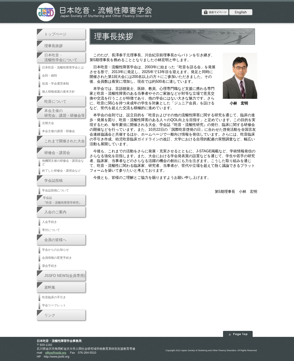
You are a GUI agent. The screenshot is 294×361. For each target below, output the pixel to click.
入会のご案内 (55, 212)
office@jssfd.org (55, 352)
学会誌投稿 (53, 180)
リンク (49, 315)
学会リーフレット (54, 305)
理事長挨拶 (53, 46)
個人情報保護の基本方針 (58, 91)
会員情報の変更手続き (57, 257)
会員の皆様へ (55, 240)
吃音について (55, 101)
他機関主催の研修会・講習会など (63, 162)
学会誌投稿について (55, 190)
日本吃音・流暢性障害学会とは (63, 67)
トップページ (55, 34)
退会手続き (49, 265)
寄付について (51, 230)
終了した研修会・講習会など (61, 170)
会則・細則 (49, 75)
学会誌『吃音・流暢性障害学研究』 (62, 200)
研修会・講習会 (57, 153)
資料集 (49, 287)
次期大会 (48, 123)
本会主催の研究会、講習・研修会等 (64, 113)
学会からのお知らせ (55, 249)
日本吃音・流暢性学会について (60, 57)
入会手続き (49, 222)
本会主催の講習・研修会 (58, 131)
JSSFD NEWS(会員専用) (64, 276)
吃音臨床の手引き (54, 297)
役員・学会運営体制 (55, 83)
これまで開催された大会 (64, 141)
